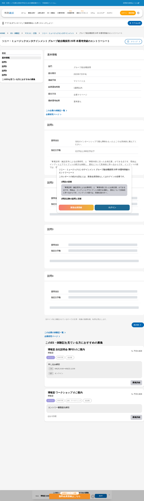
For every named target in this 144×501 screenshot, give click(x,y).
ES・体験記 (14, 33)
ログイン (112, 207)
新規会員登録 (76, 207)
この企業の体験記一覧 (57, 110)
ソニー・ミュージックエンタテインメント (58, 33)
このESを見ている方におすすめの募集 (18, 79)
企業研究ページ (54, 114)
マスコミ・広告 (31, 33)
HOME (2, 33)
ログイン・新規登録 (127, 13)
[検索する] (138, 13)
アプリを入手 (134, 23)
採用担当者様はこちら (130, 3)
